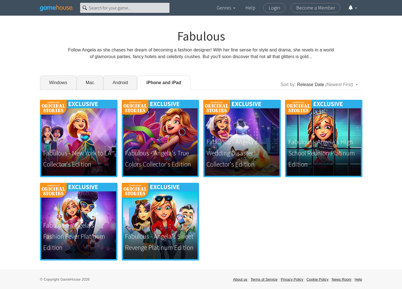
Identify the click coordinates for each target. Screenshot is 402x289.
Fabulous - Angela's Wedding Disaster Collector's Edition (232, 153)
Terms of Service (263, 279)
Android (120, 82)
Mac (90, 82)
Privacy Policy (292, 279)
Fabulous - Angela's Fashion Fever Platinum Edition (74, 236)
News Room (341, 279)
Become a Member (315, 7)
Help (250, 7)
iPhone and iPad (163, 82)
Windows (58, 82)
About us (240, 279)
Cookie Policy (318, 279)
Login (274, 7)
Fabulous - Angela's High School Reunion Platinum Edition (321, 153)
